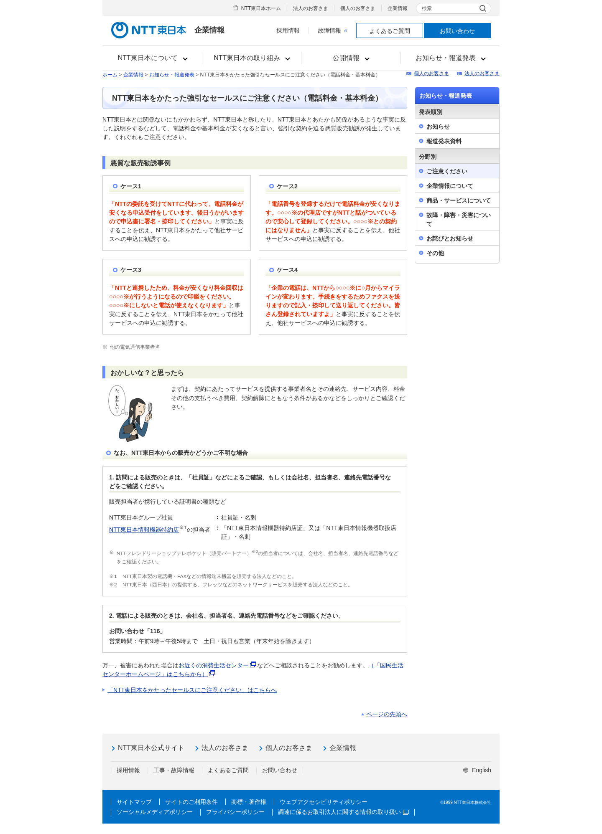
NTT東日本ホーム (261, 8)
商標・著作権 (248, 802)
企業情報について (449, 186)
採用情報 (288, 30)
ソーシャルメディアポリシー (155, 812)
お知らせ (438, 126)
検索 (427, 8)
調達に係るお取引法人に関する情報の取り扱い (343, 812)
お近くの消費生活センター (214, 665)
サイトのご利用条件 (191, 802)
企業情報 (398, 8)
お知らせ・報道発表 (171, 75)
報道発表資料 (444, 141)
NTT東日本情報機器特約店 (144, 529)
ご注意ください (446, 171)
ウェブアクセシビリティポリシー (323, 802)
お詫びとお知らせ (449, 238)
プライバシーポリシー (235, 812)
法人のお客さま (310, 8)
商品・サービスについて (458, 200)
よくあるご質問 (389, 31)
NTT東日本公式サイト (151, 747)
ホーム (109, 75)
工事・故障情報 (173, 770)
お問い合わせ (457, 31)
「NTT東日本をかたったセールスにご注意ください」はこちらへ (192, 690)
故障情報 (332, 30)
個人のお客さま (357, 8)
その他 (435, 253)
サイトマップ (134, 802)
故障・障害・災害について (458, 219)
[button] (152, 58)
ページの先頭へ (386, 714)
